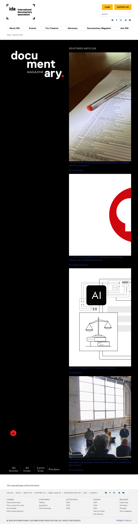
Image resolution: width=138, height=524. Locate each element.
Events (32, 28)
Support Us (40, 493)
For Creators (52, 28)
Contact (94, 493)
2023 (95, 505)
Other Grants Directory (15, 511)
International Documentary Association (21, 11)
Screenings (44, 499)
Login (107, 7)
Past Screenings (45, 508)
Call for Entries (98, 511)
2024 (68, 502)
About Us (28, 493)
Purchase (54, 469)
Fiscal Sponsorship (14, 502)
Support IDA (122, 7)
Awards (96, 499)
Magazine (123, 499)
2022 (68, 505)
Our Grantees (12, 508)
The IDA (10, 493)
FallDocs (42, 502)
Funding (10, 499)
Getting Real (72, 499)
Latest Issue (41, 469)
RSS (85, 493)
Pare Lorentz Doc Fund (15, 505)
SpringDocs (43, 505)
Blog (18, 493)
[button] (14, 433)
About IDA (15, 28)
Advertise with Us (72, 493)
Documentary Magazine (99, 28)
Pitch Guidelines (125, 511)
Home (9, 35)
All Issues (27, 469)
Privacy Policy (123, 520)
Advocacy (73, 28)
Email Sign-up (55, 493)
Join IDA (124, 28)
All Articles (14, 469)
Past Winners (98, 514)
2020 (68, 508)
